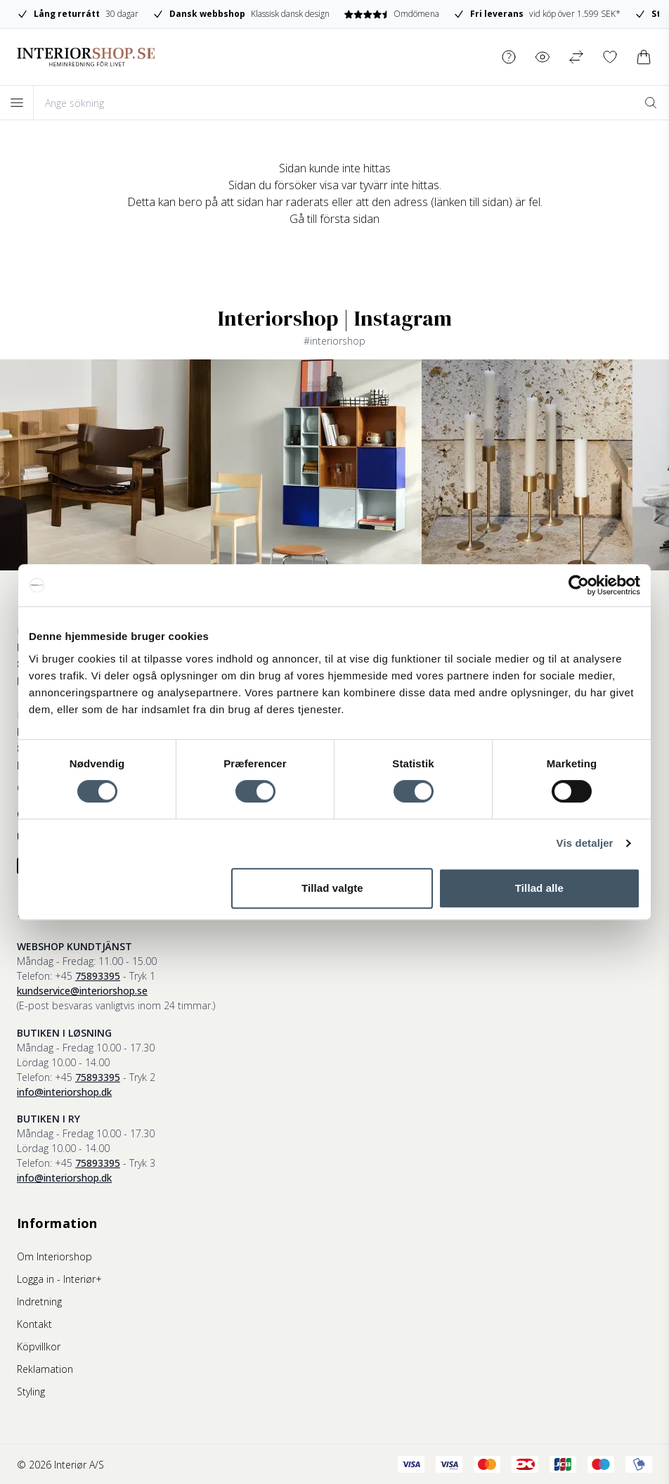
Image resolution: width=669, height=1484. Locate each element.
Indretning (39, 1301)
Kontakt (34, 1324)
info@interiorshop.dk (64, 1092)
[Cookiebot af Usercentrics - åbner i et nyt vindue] (578, 585)
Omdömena (392, 14)
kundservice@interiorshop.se (82, 990)
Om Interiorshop (54, 1256)
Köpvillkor (38, 1346)
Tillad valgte (332, 888)
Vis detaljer (585, 843)
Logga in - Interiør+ (59, 1279)
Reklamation (45, 1369)
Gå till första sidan (334, 218)
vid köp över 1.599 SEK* (537, 14)
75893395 (97, 976)
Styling (31, 1391)
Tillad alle (539, 888)
